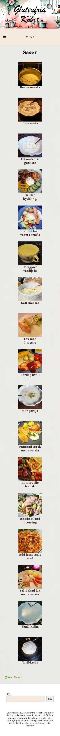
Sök (8, 694)
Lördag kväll (30, 375)
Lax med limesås (30, 341)
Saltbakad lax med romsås (30, 592)
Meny (30, 37)
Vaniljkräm (30, 627)
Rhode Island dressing (30, 520)
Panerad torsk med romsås (30, 448)
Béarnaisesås (30, 87)
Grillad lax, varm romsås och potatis (30, 234)
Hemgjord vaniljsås (30, 269)
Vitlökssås (30, 662)
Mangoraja (30, 411)
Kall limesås (30, 303)
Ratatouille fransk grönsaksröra (30, 486)
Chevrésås (30, 123)
